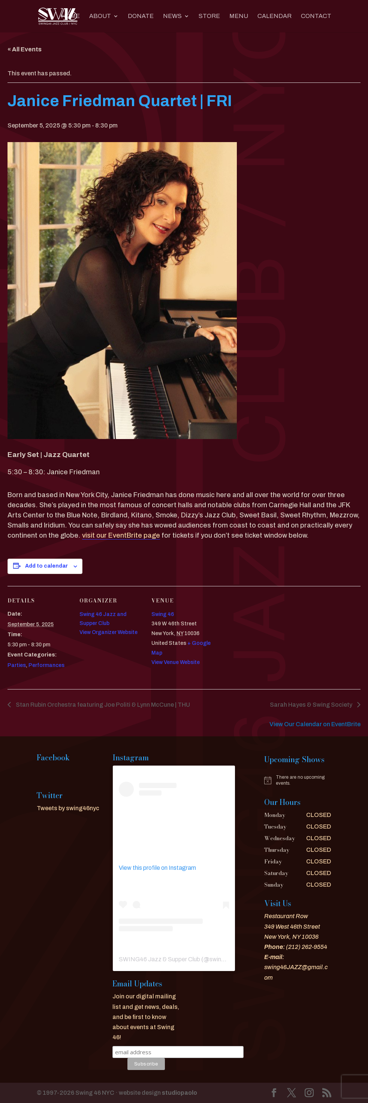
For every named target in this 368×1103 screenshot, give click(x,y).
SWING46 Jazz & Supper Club (159, 959)
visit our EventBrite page (121, 535)
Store (209, 16)
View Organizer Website (108, 632)
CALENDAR (274, 16)
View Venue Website (175, 662)
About (100, 16)
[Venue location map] (262, 637)
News (172, 16)
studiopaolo (179, 1093)
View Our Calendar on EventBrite (315, 724)
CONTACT (316, 16)
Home (70, 16)
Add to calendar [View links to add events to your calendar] (46, 566)
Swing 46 (162, 614)
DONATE (141, 16)
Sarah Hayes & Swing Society (311, 704)
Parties (16, 665)
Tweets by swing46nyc (68, 808)
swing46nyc (225, 959)
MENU (238, 16)
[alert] (297, 780)
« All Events (24, 49)
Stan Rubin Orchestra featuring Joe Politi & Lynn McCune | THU (102, 704)
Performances (46, 665)
